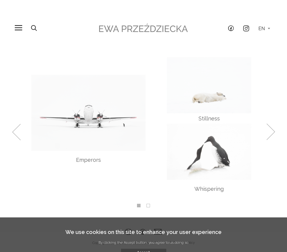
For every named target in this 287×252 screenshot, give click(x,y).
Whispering (209, 189)
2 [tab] (148, 205)
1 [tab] (138, 205)
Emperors (88, 160)
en (264, 28)
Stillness (209, 118)
